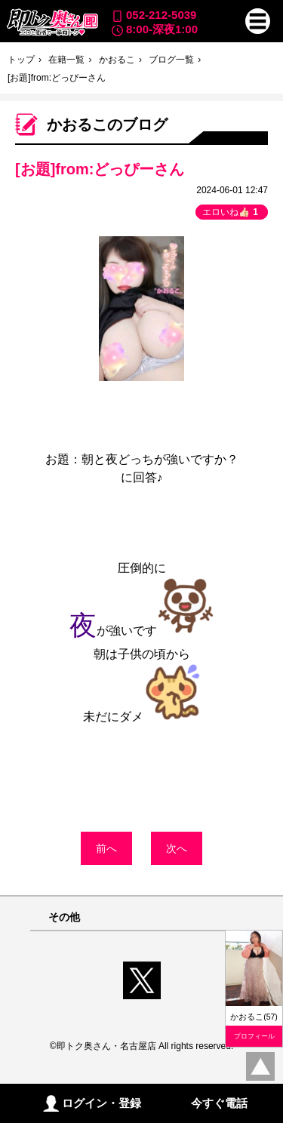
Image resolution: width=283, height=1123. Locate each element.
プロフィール (254, 1036)
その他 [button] (64, 917)
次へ (176, 848)
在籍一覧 (66, 59)
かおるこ (117, 59)
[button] (258, 21)
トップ (21, 59)
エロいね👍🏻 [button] (231, 212)
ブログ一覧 (171, 59)
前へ (106, 848)
